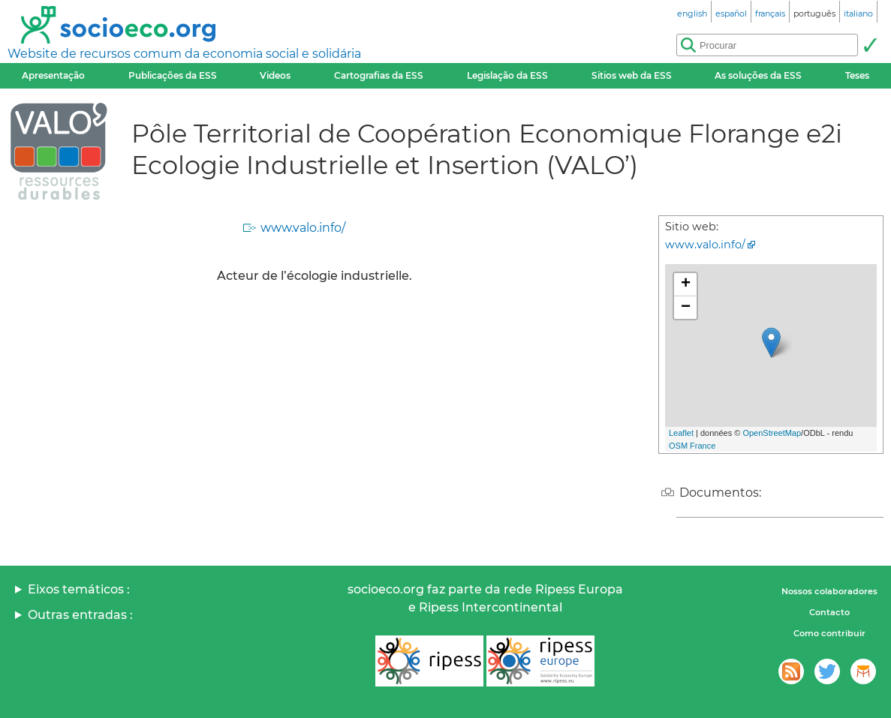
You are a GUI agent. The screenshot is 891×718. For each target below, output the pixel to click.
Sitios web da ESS (631, 75)
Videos (275, 75)
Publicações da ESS (172, 75)
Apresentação (53, 75)
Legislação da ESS (507, 75)
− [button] (686, 307)
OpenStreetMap (771, 432)
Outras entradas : (80, 615)
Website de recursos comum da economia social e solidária (184, 54)
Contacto (829, 612)
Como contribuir (829, 633)
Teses (857, 75)
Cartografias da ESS (378, 75)
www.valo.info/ (302, 228)
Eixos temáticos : (79, 589)
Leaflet (681, 432)
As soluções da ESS (758, 75)
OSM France (692, 445)
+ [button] (686, 284)
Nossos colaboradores (829, 591)
